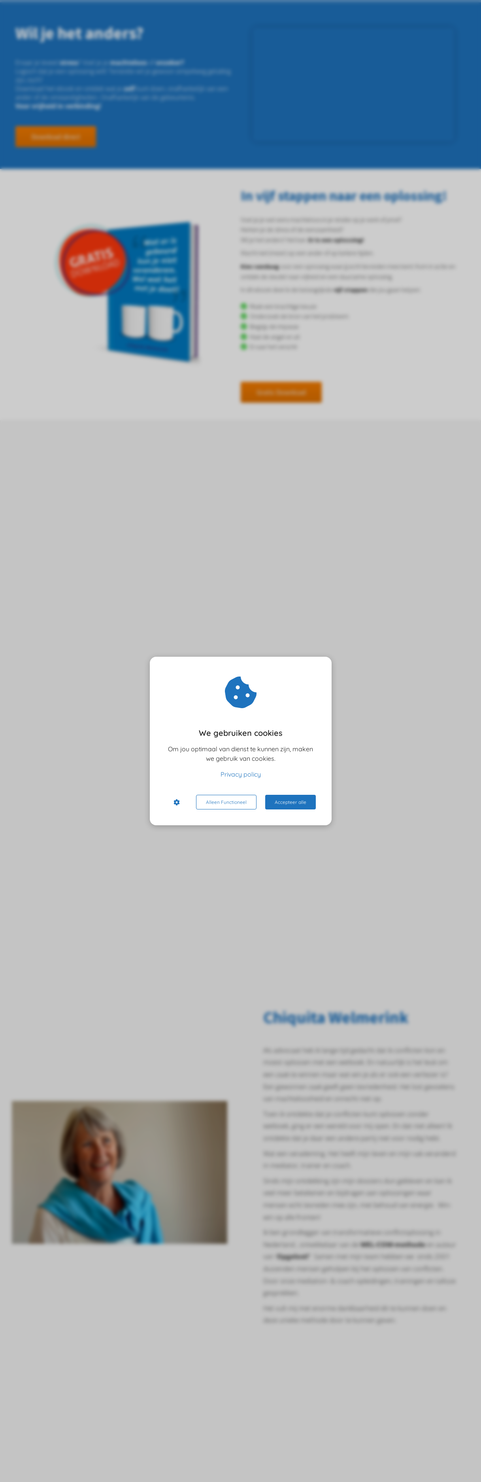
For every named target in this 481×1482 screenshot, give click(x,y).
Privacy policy (241, 774)
